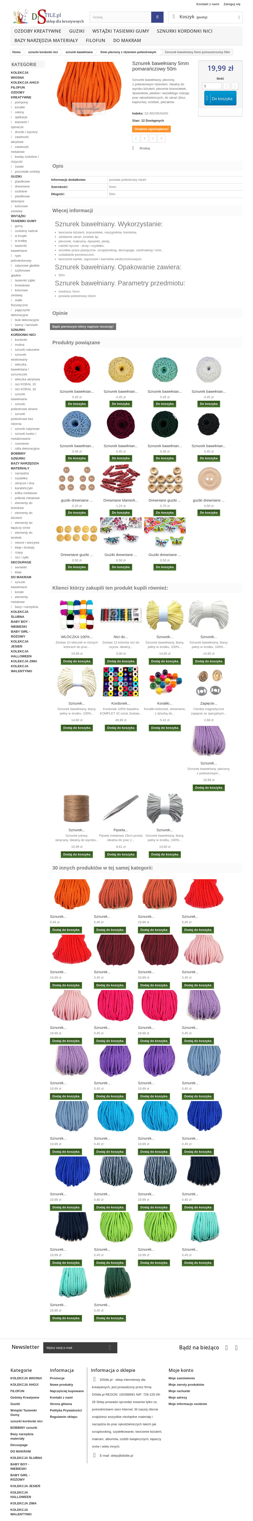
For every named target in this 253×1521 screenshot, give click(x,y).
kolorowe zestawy (19, 208)
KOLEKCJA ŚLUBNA (19, 614)
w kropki (20, 236)
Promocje (57, 1378)
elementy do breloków (21, 505)
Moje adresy (178, 1397)
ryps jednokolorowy (21, 258)
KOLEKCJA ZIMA (24, 661)
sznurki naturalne (27, 349)
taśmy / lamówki (26, 325)
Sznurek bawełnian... (77, 391)
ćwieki (19, 166)
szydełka (20, 478)
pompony (21, 102)
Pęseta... (120, 830)
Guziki (76, 31)
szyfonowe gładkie (20, 273)
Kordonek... (120, 703)
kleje (17, 572)
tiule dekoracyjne (26, 320)
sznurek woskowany (19, 357)
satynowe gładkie (27, 265)
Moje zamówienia (182, 1378)
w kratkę (20, 241)
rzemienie (21, 443)
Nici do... (121, 637)
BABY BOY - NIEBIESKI (20, 624)
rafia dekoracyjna (27, 448)
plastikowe (22, 181)
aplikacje (20, 117)
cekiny (19, 112)
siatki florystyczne (19, 302)
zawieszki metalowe (20, 149)
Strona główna (61, 1404)
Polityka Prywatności (66, 1410)
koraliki (19, 107)
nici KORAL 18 (25, 389)
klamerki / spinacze (20, 124)
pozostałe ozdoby (27, 171)
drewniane (22, 186)
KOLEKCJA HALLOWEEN (21, 653)
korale (19, 592)
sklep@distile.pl (122, 1455)
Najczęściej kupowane (67, 1391)
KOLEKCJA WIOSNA (19, 75)
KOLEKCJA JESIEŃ (19, 644)
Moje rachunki (179, 1391)
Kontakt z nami (207, 4)
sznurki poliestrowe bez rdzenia (22, 419)
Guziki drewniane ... (121, 555)
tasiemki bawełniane (19, 248)
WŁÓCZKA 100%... (77, 637)
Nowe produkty (61, 1384)
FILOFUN (95, 40)
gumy (18, 226)
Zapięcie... (208, 703)
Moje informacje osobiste (188, 1404)
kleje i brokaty (24, 547)
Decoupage (21, 562)
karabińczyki (23, 488)
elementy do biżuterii (21, 515)
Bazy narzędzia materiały (46, 40)
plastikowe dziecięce (20, 198)
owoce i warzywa (26, 542)
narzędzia (21, 473)
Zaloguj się (232, 4)
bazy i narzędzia (26, 607)
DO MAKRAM (127, 40)
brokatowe (22, 285)
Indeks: (138, 113)
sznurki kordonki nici (184, 31)
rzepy (18, 552)
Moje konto (181, 1370)
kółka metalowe (25, 493)
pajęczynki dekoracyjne (20, 312)
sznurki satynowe (27, 429)
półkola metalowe (27, 498)
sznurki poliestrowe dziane (24, 406)
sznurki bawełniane (19, 396)
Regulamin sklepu (63, 1417)
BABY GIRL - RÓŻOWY (20, 634)
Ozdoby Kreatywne (37, 31)
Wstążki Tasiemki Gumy (120, 31)
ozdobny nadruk (26, 231)
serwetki (20, 567)
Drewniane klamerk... (121, 500)
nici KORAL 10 (25, 384)
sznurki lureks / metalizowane (23, 436)
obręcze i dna (24, 483)
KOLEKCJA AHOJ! (25, 82)
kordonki (20, 340)
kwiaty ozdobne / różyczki (25, 159)
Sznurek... (164, 637)
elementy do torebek (21, 535)
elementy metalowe (19, 599)
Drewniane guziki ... (165, 500)
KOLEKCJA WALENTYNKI (21, 668)
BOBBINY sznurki (18, 456)
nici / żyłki (21, 557)
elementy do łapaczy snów (21, 525)
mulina (19, 344)
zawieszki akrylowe (20, 139)
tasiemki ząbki (24, 280)
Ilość (220, 78)
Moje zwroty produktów (186, 1384)
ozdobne (20, 191)
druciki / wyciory (26, 132)
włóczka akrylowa (27, 379)
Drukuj (145, 148)
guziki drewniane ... (77, 500)
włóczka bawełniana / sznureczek (20, 369)
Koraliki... (164, 703)
